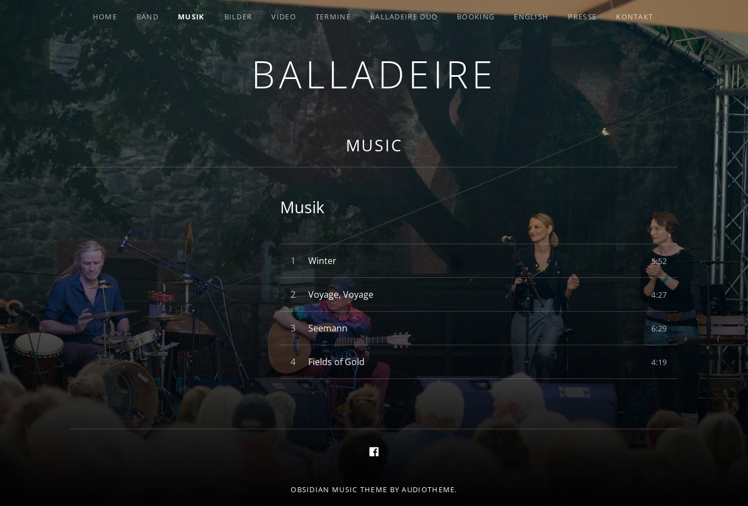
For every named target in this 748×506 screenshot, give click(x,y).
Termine (333, 17)
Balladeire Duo (404, 17)
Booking (475, 17)
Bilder (238, 17)
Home (105, 17)
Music (374, 145)
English (531, 17)
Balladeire (374, 73)
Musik (191, 17)
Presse (582, 17)
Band (147, 17)
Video (283, 17)
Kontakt (634, 17)
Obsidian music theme (339, 489)
